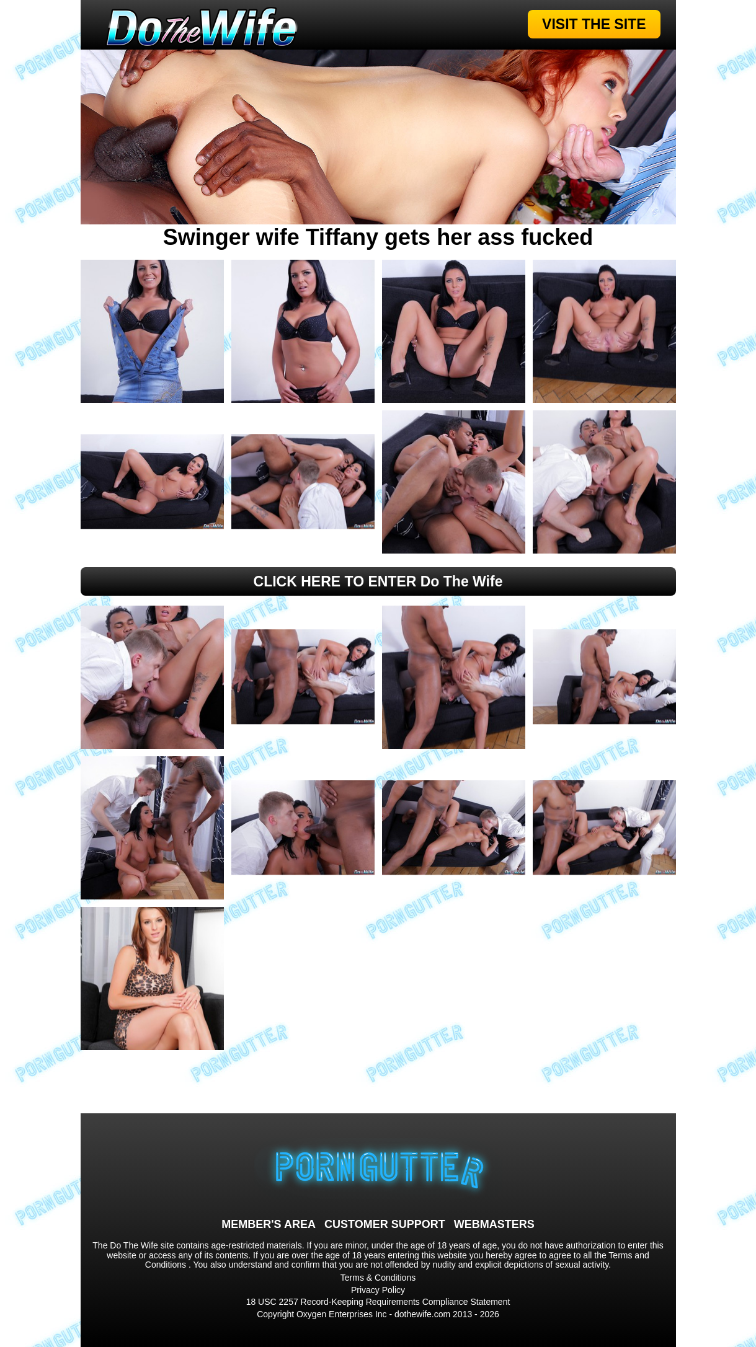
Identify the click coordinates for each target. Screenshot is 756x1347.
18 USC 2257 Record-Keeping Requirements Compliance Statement (378, 1302)
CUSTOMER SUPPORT (384, 1224)
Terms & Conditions (378, 1278)
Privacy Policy (378, 1290)
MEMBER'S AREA (268, 1224)
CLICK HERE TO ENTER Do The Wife (378, 581)
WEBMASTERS (494, 1224)
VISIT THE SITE (594, 24)
